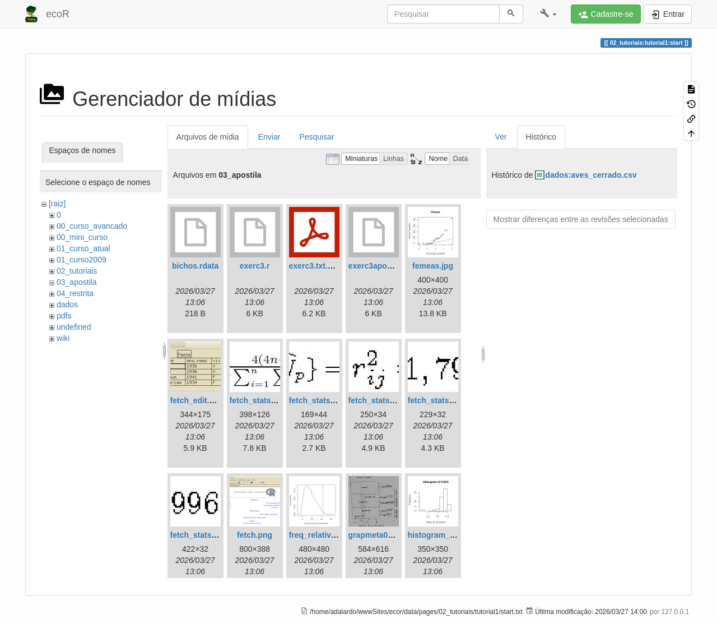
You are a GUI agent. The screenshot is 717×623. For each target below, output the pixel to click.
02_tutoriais (77, 270)
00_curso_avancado (92, 225)
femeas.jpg (432, 265)
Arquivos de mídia (207, 136)
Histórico (541, 136)
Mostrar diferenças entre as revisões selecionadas (580, 219)
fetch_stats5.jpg (200, 534)
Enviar (269, 136)
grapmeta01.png (378, 534)
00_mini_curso (82, 237)
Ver (501, 136)
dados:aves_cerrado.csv (590, 174)
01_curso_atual (83, 248)
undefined (74, 326)
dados (67, 304)
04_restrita (75, 293)
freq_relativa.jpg (319, 534)
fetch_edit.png (197, 400)
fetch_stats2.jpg (319, 400)
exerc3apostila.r (378, 265)
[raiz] (57, 203)
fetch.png (254, 534)
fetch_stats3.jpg (378, 400)
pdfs (64, 315)
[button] (549, 14)
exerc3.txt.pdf (314, 265)
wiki (63, 338)
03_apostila (77, 282)
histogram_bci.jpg (442, 534)
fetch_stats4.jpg (438, 400)
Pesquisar (316, 136)
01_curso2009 (81, 259)
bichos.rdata (195, 265)
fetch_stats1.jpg (260, 400)
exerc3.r (255, 265)
